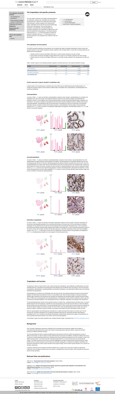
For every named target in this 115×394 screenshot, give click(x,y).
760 (88, 70)
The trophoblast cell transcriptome (15, 17)
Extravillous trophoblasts (33, 72)
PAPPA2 (29, 232)
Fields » (100, 2)
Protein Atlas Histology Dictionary (81, 318)
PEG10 (35, 106)
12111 (37, 32)
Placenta (12, 38)
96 (66, 68)
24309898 (33, 368)
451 (88, 68)
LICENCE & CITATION (59, 384)
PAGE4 (83, 106)
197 (64, 22)
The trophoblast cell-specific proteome (16, 14)
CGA (54, 169)
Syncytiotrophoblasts (32, 70)
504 (78, 72)
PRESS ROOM (18, 384)
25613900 (33, 362)
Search (94, 2)
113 (66, 72)
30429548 (33, 373)
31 (55, 72)
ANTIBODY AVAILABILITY (60, 382)
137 (66, 70)
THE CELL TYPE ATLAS (36, 7)
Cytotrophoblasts (31, 68)
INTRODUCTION (38, 382)
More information (82, 392)
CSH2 (33, 167)
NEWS (32, 5)
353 (78, 68)
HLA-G (37, 230)
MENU (19, 5)
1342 (43, 34)
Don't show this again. (92, 392)
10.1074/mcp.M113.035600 (45, 368)
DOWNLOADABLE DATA (40, 388)
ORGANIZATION (38, 384)
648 (88, 72)
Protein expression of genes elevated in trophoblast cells (16, 21)
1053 (78, 74)
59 (55, 70)
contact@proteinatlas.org (22, 390)
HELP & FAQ (56, 386)
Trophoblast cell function (15, 24)
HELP (26, 5)
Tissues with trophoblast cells (15, 35)
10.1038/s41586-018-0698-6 (45, 373)
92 (63, 21)
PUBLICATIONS (38, 386)
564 (78, 70)
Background (12, 26)
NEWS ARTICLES (19, 382)
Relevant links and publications (14, 29)
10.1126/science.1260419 (45, 362)
